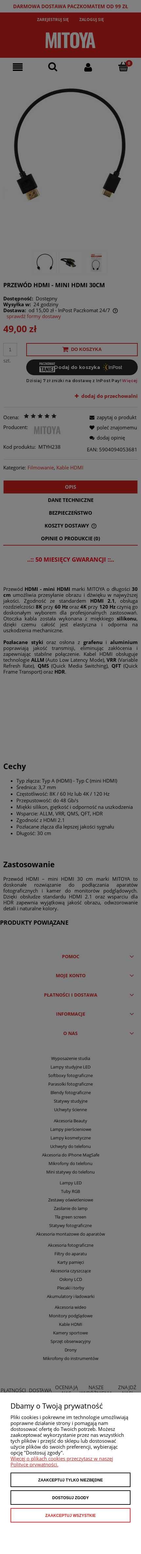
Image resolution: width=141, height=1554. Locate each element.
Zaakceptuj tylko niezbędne (70, 1480)
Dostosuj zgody (70, 1498)
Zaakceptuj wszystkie (70, 1515)
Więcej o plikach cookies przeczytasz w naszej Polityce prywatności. (61, 1461)
